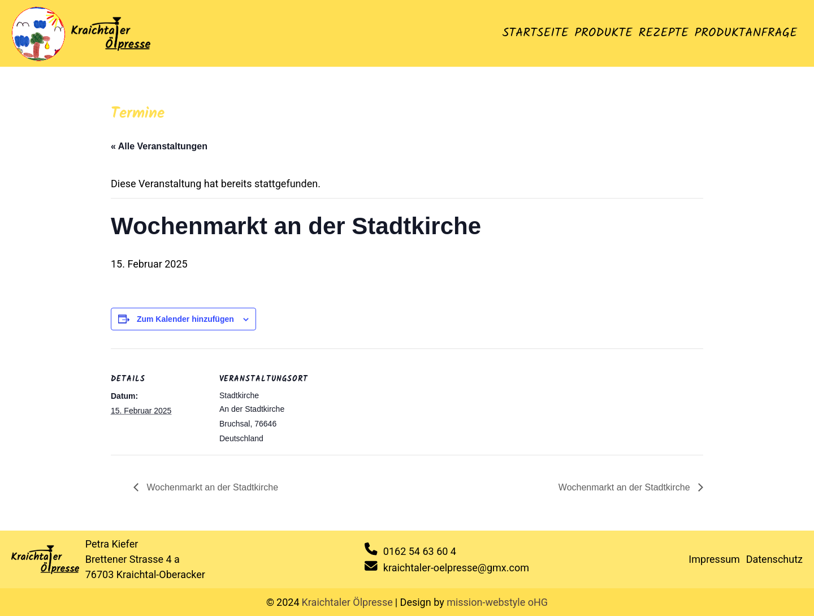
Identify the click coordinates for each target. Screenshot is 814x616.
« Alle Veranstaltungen (159, 146)
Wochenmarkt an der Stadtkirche (211, 487)
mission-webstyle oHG (497, 602)
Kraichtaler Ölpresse (347, 602)
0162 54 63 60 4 (419, 551)
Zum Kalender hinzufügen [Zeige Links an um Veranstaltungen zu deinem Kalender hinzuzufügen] (185, 319)
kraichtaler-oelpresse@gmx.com (456, 568)
